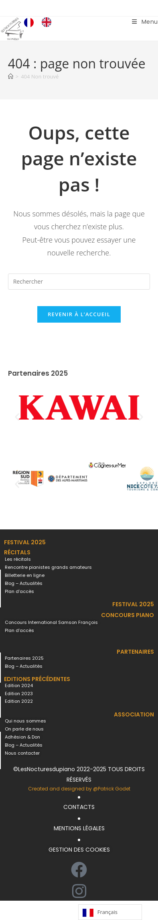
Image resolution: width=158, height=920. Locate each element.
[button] (17, 417)
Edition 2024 (19, 685)
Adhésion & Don (22, 737)
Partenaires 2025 (24, 658)
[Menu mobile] (145, 22)
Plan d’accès (19, 591)
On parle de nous (24, 729)
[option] (48, 22)
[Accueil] (10, 76)
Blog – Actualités (24, 583)
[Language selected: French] (41, 22)
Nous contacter (22, 753)
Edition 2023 (19, 693)
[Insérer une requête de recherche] (79, 282)
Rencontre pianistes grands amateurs (48, 567)
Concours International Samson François (51, 622)
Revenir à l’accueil (79, 314)
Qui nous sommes (25, 721)
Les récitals (18, 559)
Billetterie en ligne (25, 575)
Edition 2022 (19, 701)
